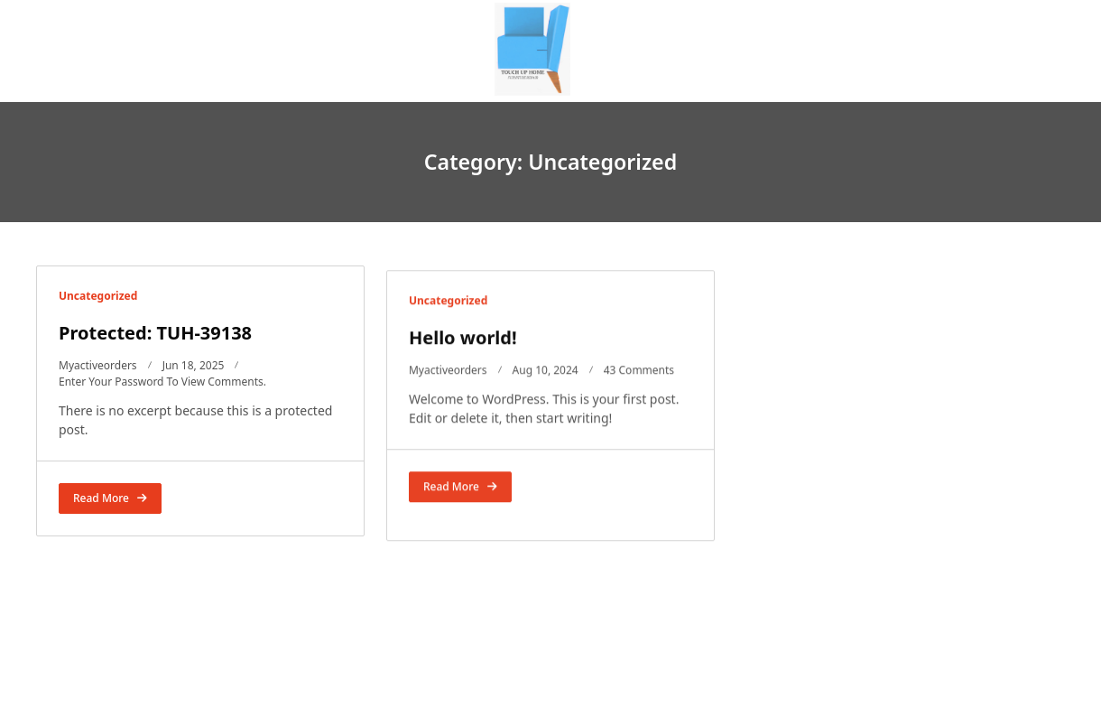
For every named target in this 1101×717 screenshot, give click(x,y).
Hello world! (463, 346)
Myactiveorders (98, 365)
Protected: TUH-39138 (155, 333)
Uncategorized (98, 295)
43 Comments (639, 378)
